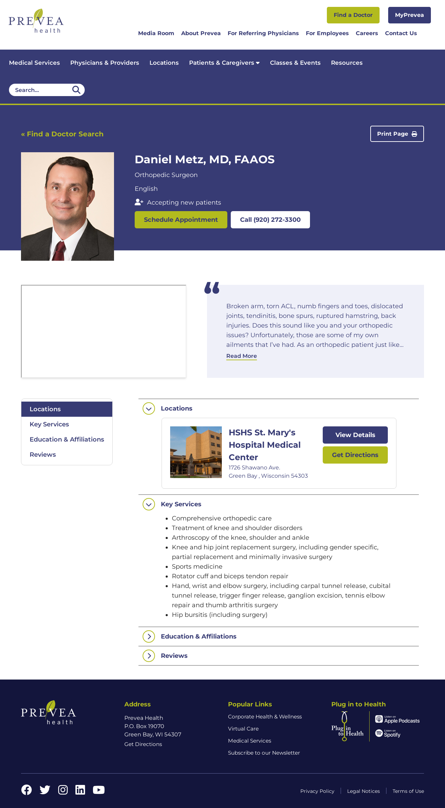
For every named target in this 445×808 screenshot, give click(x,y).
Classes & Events (295, 62)
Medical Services (34, 62)
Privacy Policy (317, 791)
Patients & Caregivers (224, 62)
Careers (367, 33)
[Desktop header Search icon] (76, 90)
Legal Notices (363, 791)
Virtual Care (243, 728)
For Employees (327, 33)
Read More (241, 356)
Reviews (43, 454)
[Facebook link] (26, 792)
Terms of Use (408, 791)
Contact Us (401, 33)
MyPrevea (409, 15)
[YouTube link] (99, 792)
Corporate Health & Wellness (265, 716)
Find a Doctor (353, 15)
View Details (355, 435)
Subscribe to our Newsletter (264, 752)
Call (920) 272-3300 (270, 220)
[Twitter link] (45, 792)
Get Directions (355, 455)
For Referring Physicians (263, 33)
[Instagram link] (63, 792)
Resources (347, 62)
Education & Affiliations (67, 439)
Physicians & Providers (104, 62)
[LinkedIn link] (80, 792)
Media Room (156, 33)
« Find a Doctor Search (62, 134)
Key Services (49, 424)
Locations (164, 62)
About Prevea (201, 33)
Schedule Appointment (181, 220)
